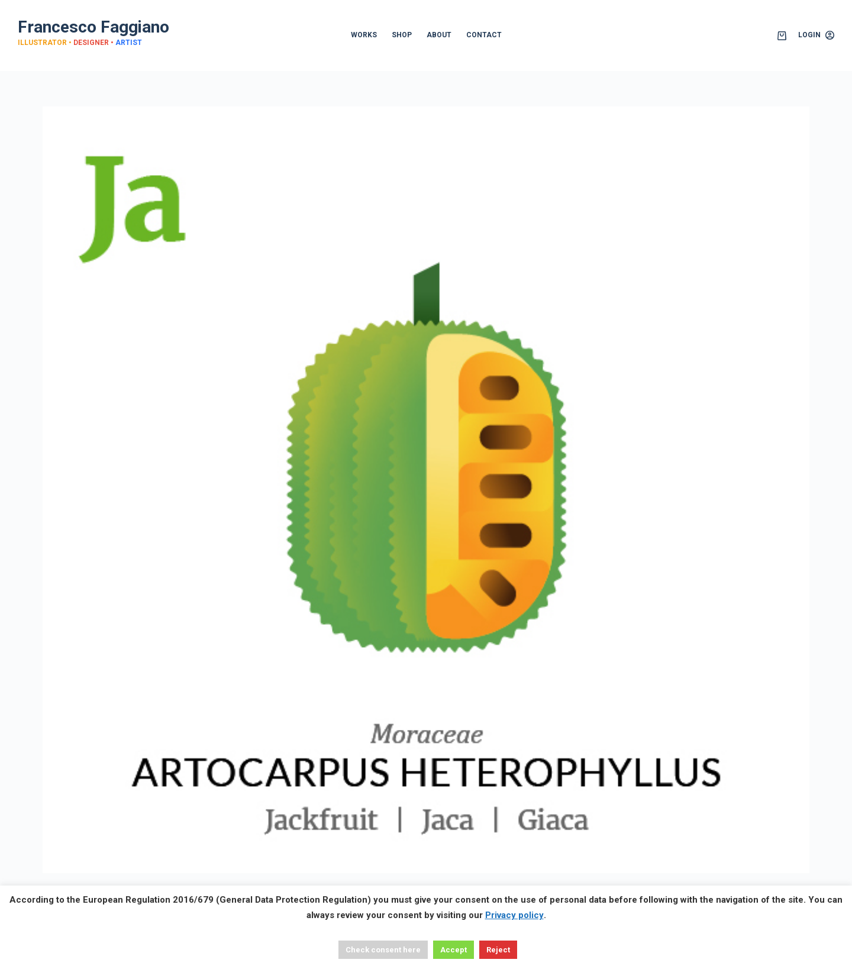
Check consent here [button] (383, 949)
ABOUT (439, 35)
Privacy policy (514, 915)
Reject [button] (498, 949)
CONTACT (484, 35)
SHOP (402, 35)
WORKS (364, 35)
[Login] (816, 35)
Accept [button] (453, 949)
